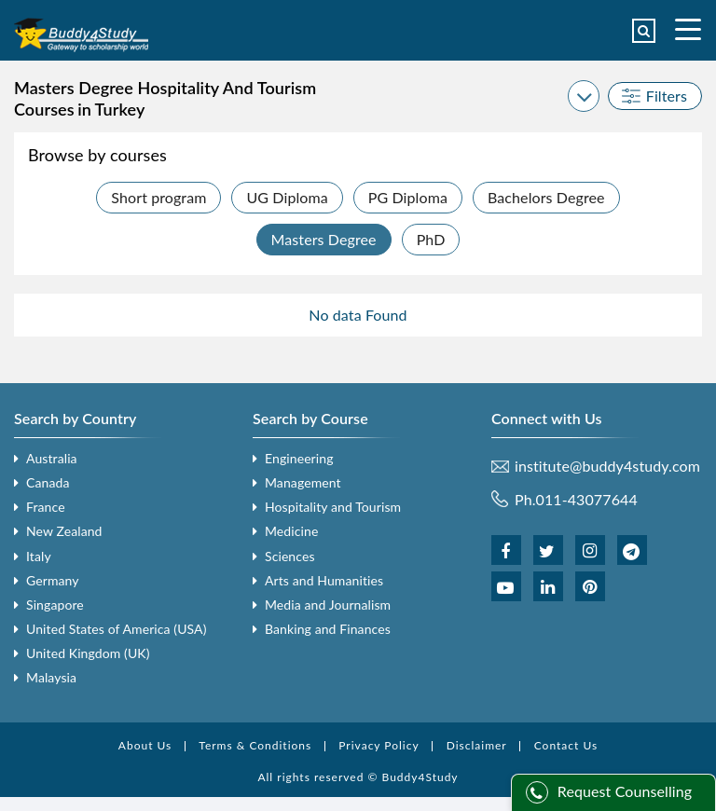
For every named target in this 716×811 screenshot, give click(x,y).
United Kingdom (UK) (88, 653)
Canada (47, 482)
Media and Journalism (328, 604)
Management (303, 482)
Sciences (290, 556)
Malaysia (51, 677)
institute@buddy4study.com (607, 466)
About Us (145, 745)
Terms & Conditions (255, 745)
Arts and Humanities (324, 580)
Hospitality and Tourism (333, 507)
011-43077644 (587, 499)
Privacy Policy (378, 745)
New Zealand (64, 531)
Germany (52, 580)
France (45, 507)
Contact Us (566, 745)
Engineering (299, 458)
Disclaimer (477, 745)
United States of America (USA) (116, 629)
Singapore (55, 604)
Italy (38, 556)
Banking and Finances (328, 629)
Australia (51, 458)
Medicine (291, 531)
